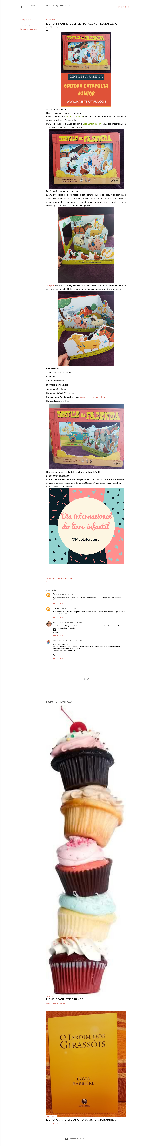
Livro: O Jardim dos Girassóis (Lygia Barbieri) (81, 1119)
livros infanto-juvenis (28, 29)
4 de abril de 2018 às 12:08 (73, 622)
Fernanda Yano (59, 641)
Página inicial (36, 6)
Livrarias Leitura (97, 397)
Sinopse (50, 285)
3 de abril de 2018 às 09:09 (67, 594)
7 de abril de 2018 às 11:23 (74, 641)
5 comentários (62, 1124)
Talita (55, 594)
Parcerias (49, 6)
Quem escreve (62, 6)
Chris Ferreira (58, 622)
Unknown (57, 608)
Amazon (84, 397)
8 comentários (62, 1003)
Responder (58, 603)
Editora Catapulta (74, 117)
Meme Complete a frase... (66, 999)
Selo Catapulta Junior (93, 124)
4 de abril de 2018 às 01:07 (71, 608)
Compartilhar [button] (25, 20)
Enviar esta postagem (64, 578)
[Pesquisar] (123, 7)
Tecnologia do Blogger (74, 1138)
